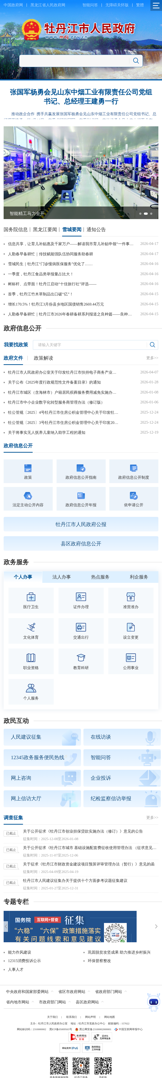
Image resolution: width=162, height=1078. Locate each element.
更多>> (152, 358)
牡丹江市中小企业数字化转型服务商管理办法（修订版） (56, 402)
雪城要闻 (71, 229)
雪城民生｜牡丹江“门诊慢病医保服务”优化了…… (50, 264)
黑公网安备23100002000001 (93, 1021)
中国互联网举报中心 (128, 1021)
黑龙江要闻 (45, 229)
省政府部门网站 (108, 984)
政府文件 (13, 358)
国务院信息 (16, 229)
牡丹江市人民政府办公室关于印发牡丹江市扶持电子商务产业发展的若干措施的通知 (64, 372)
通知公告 (96, 229)
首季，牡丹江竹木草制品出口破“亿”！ (40, 294)
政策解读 (43, 358)
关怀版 (123, 5)
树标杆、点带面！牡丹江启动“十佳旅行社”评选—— (52, 284)
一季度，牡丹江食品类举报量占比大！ (41, 274)
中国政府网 (13, 5)
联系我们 (71, 1009)
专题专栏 (16, 901)
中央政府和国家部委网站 (27, 984)
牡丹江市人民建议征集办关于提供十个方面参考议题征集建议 (75, 880)
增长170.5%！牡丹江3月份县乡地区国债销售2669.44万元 (56, 304)
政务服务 (16, 562)
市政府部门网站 (52, 994)
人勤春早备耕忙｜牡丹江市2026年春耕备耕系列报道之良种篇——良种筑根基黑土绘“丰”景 (71, 314)
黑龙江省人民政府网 (47, 5)
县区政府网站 (87, 994)
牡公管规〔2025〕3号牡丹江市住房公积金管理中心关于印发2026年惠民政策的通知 (64, 423)
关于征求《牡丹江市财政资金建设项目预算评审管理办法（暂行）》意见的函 (89, 864)
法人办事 (61, 576)
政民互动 (16, 720)
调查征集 (13, 817)
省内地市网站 (17, 994)
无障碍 (111, 5)
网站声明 (90, 1009)
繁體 (140, 5)
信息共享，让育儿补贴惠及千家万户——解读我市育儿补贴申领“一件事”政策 (71, 244)
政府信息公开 (22, 328)
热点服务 (100, 576)
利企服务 (139, 576)
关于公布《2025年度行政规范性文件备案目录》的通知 (54, 382)
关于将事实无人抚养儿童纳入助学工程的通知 (46, 432)
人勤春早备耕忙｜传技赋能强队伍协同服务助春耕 (50, 254)
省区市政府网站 (71, 984)
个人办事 (23, 576)
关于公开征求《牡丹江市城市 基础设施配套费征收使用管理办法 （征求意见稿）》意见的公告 (90, 848)
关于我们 (52, 1009)
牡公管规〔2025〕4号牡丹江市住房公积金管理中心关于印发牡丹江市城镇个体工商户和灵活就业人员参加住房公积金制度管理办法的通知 (64, 412)
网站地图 (109, 1009)
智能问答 (90, 5)
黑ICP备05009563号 (60, 1021)
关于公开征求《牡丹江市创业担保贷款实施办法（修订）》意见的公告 (83, 831)
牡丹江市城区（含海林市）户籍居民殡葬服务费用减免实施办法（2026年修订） (64, 392)
